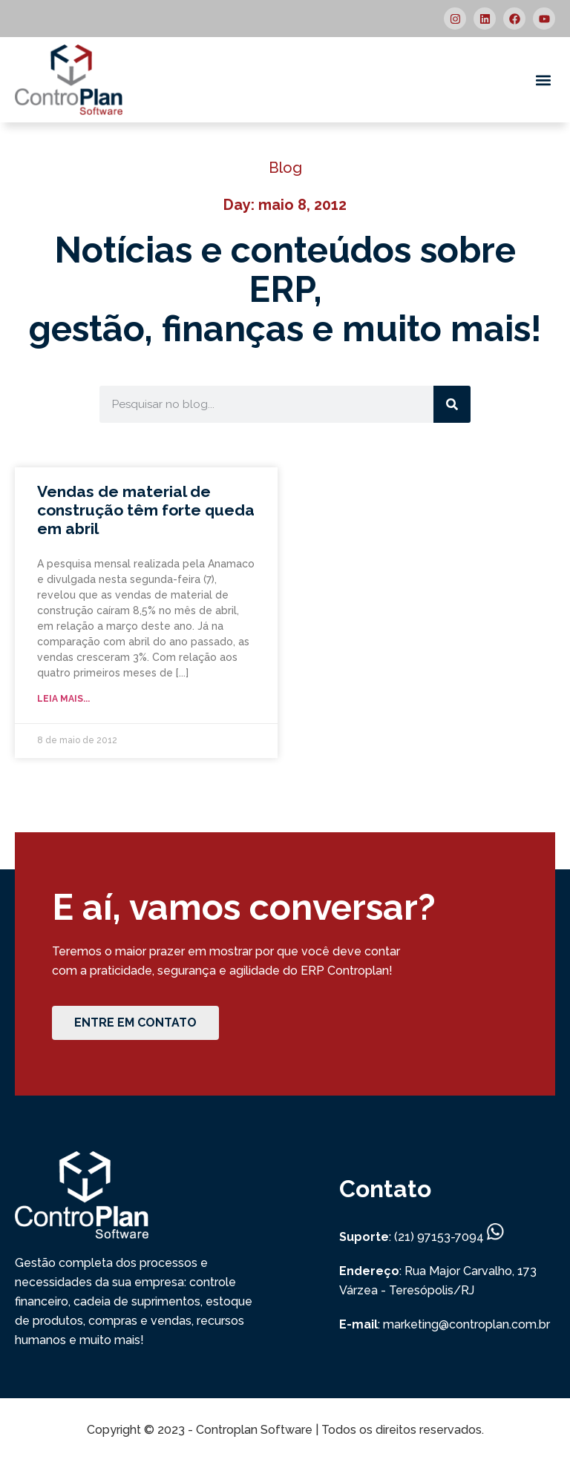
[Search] (452, 404)
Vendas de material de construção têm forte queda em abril (146, 510)
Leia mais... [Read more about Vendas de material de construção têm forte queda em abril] (63, 699)
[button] (543, 79)
